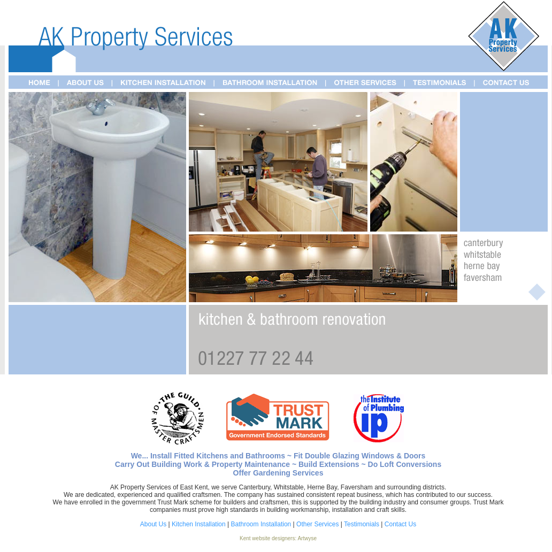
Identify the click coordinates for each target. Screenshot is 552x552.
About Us (153, 524)
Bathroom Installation (261, 524)
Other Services (317, 524)
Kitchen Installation (199, 524)
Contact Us (400, 524)
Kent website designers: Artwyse (278, 538)
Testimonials (361, 524)
